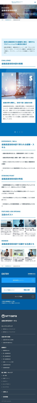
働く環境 (5, 375)
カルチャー (5, 381)
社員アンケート (6, 378)
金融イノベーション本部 (8, 362)
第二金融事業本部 (6, 356)
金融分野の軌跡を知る (7, 342)
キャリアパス (6, 387)
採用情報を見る (31, 273)
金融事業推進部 (6, 367)
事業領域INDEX (8, 266)
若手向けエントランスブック (9, 329)
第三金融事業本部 (6, 359)
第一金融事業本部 (6, 353)
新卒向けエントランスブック (9, 332)
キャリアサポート (6, 384)
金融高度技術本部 (6, 364)
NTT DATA (6, 2)
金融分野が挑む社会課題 (8, 339)
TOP (2, 266)
